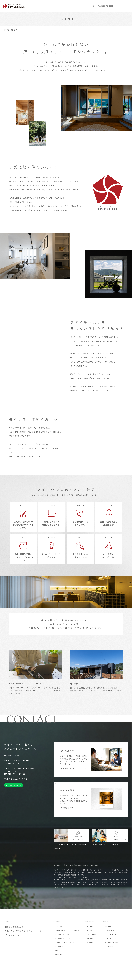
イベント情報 (91, 937)
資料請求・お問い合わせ (113, 945)
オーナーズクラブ (111, 941)
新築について (59, 953)
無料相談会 (109, 949)
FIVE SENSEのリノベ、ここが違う (67, 933)
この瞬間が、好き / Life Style (65, 945)
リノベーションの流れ (62, 937)
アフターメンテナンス (62, 941)
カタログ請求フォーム (69, 810)
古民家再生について (62, 957)
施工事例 (90, 929)
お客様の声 (90, 933)
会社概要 (108, 929)
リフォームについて (62, 949)
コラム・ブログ (110, 937)
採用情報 (90, 945)
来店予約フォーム (68, 771)
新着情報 (90, 941)
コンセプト (58, 929)
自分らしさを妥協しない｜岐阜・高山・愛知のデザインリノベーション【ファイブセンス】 (23, 933)
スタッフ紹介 (110, 933)
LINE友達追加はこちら (13, 787)
